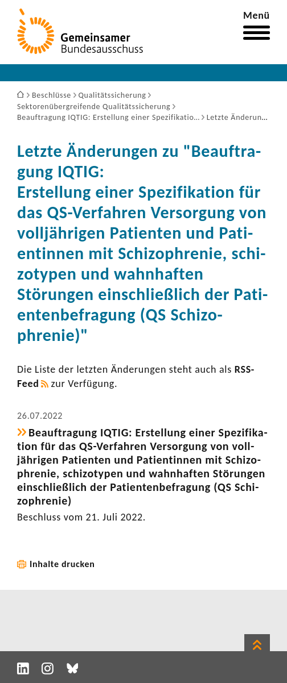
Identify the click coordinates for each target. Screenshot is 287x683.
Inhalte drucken (62, 564)
